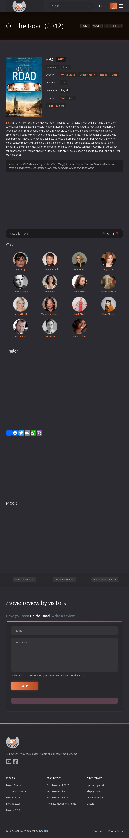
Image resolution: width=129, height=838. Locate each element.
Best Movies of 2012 (105, 579)
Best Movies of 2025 (57, 791)
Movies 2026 (13, 797)
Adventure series (64, 579)
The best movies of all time (61, 803)
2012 (61, 59)
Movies (97, 25)
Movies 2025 (13, 803)
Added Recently (95, 797)
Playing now (93, 791)
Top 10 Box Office (16, 791)
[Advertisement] (64, 200)
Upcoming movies (96, 785)
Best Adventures (24, 579)
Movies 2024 (13, 810)
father (52, 122)
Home (85, 25)
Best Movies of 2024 (57, 797)
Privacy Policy (115, 831)
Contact (98, 831)
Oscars (90, 803)
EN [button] (102, 6)
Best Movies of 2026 (57, 785)
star (65, 150)
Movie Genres (13, 785)
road (51, 146)
